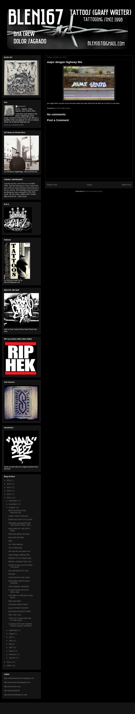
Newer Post (52, 185)
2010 (9, 662)
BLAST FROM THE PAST (18, 608)
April (11, 647)
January (12, 658)
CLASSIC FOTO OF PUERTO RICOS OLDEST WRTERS (20, 625)
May (11, 644)
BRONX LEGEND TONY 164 (19, 562)
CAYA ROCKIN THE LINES (19, 577)
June (11, 641)
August (12, 634)
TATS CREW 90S (15, 548)
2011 (9, 498)
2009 (9, 666)
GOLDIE (11, 574)
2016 (9, 480)
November (13, 504)
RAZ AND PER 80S (16, 538)
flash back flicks (14, 601)
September (13, 630)
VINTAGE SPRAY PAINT (18, 604)
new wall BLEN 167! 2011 (18, 571)
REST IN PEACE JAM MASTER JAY (17, 512)
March (11, 651)
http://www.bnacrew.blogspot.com (17, 682)
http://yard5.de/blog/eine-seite (15, 695)
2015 (9, 484)
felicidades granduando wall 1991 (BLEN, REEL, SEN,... (20, 524)
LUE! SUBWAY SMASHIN (18, 587)
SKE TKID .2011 (14, 615)
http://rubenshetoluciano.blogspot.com (19, 678)
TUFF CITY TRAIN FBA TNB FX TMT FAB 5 (19, 619)
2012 (9, 494)
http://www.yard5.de (12, 691)
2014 (9, 487)
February (12, 654)
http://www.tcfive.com (12, 687)
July (10, 637)
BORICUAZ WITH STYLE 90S (20, 519)
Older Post (126, 185)
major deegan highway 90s (19, 555)
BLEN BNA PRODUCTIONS (19, 611)
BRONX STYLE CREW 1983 (19, 558)
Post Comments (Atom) (93, 191)
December (13, 501)
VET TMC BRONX (15, 544)
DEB (10, 541)
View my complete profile (14, 125)
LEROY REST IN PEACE (18, 516)
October (12, 508)
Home (89, 185)
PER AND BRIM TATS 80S (19, 534)
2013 (9, 491)
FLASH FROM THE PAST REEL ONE (18, 591)
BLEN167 (22, 106)
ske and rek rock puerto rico (19, 551)
